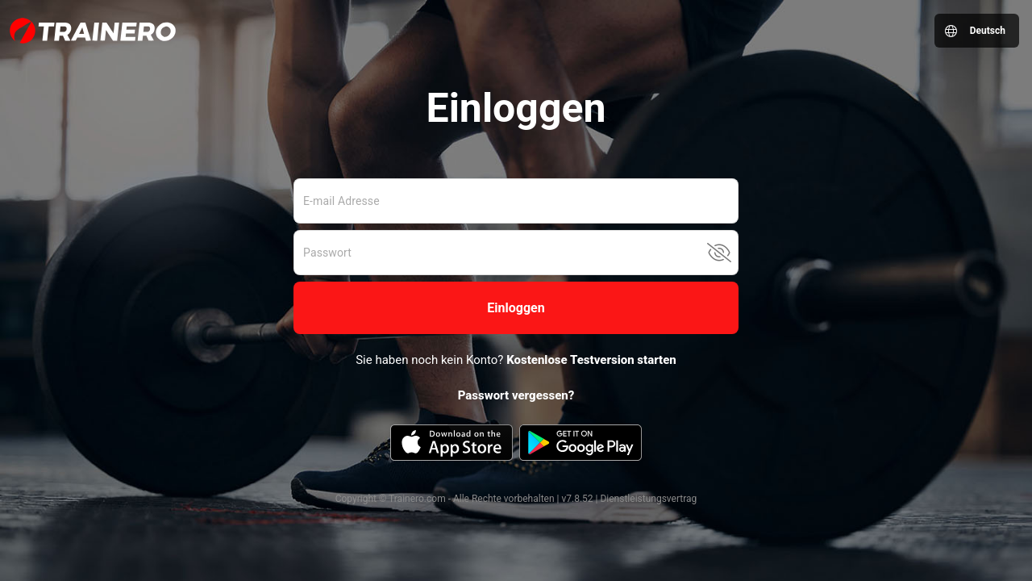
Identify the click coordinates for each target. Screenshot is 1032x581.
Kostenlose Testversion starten (591, 360)
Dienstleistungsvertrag (648, 498)
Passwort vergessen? (516, 395)
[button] (516, 308)
